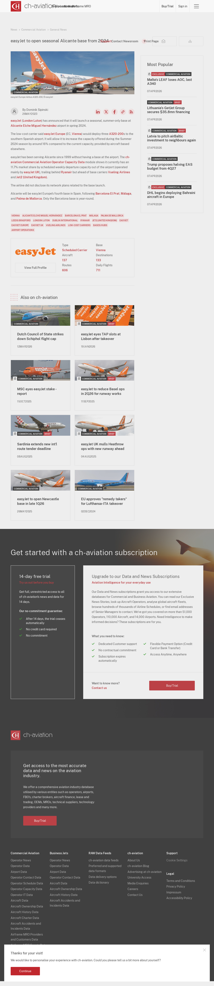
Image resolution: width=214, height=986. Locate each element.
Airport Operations (22, 235)
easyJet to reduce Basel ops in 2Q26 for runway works (103, 396)
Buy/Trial (168, 6)
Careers (132, 894)
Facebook (114, 117)
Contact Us (135, 899)
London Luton (32, 125)
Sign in (182, 6)
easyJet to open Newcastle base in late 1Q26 (38, 506)
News (69, 6)
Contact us (99, 692)
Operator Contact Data (26, 882)
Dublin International (65, 225)
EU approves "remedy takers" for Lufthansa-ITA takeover (104, 506)
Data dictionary (99, 887)
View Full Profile (35, 272)
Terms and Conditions (180, 885)
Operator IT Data (22, 899)
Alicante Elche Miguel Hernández (34, 130)
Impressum (173, 897)
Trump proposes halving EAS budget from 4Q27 (169, 171)
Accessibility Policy (179, 903)
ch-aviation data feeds (103, 865)
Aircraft (114, 6)
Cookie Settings (176, 865)
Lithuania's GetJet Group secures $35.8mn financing (168, 115)
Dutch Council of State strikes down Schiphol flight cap (40, 341)
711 (98, 275)
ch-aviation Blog (138, 870)
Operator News (21, 865)
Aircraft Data (19, 905)
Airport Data (19, 876)
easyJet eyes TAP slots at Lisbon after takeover (101, 341)
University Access (139, 882)
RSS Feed (131, 117)
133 (98, 265)
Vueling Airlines (119, 177)
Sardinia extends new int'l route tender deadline (37, 451)
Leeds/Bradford (21, 225)
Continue (25, 971)
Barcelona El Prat (108, 198)
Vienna (77, 138)
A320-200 (116, 138)
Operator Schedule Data (27, 888)
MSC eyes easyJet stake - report (36, 396)
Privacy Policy (175, 891)
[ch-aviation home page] (33, 6)
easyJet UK (31, 177)
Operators (83, 6)
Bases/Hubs (100, 230)
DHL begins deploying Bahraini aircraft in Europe (171, 200)
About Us (133, 865)
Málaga (126, 198)
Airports (129, 6)
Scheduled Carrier (74, 255)
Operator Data (20, 870)
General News (58, 29)
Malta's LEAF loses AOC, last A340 (169, 86)
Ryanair (66, 177)
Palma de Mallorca (29, 203)
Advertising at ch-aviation (144, 876)
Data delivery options (103, 881)
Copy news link (123, 117)
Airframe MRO (147, 6)
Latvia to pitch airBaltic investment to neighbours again (171, 143)
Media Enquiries (138, 888)
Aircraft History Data (24, 917)
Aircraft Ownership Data (27, 911)
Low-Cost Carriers (79, 230)
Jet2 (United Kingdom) (31, 182)
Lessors (99, 6)
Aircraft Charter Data (25, 922)
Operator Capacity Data (26, 894)
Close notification (204, 950)
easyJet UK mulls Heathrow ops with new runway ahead (102, 451)
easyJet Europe (54, 138)
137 (64, 265)
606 (65, 275)
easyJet (16, 125)
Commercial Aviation (33, 29)
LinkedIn (98, 117)
